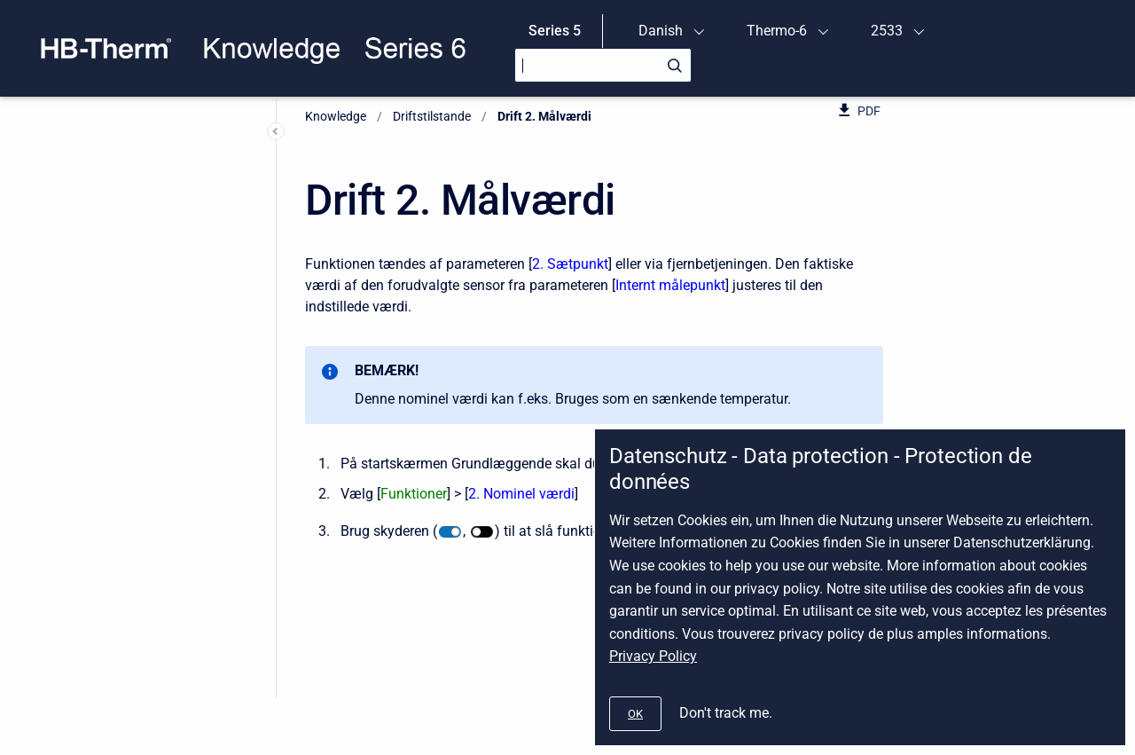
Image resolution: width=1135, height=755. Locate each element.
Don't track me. (725, 712)
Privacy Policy (653, 656)
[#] (635, 713)
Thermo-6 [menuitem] (777, 30)
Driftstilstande (432, 116)
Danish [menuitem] (660, 30)
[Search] (603, 65)
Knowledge (335, 116)
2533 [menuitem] (887, 30)
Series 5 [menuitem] (554, 30)
